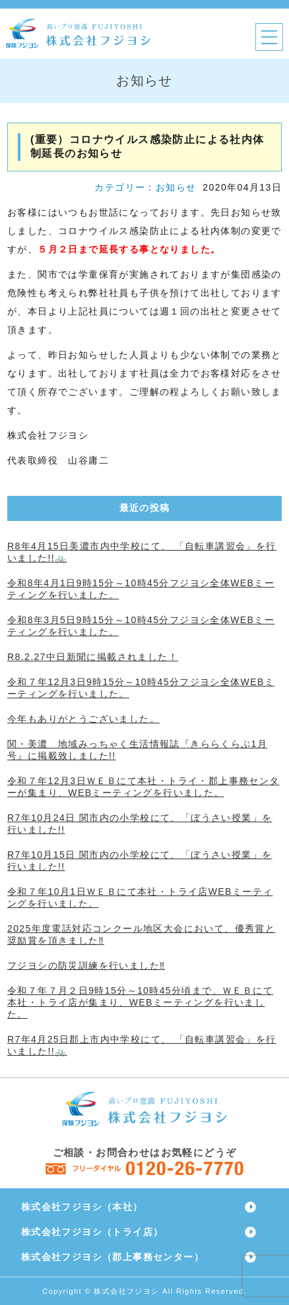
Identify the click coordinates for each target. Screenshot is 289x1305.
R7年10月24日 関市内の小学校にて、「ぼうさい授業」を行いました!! (140, 823)
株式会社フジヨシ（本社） (82, 1206)
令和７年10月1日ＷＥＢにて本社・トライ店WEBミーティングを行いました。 (140, 897)
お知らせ (176, 187)
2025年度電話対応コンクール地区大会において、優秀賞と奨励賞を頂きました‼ (141, 934)
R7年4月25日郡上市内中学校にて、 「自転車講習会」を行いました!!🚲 (141, 1045)
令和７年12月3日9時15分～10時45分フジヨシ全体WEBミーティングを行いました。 (140, 688)
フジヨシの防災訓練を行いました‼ (86, 965)
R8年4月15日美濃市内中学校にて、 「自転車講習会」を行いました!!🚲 (141, 552)
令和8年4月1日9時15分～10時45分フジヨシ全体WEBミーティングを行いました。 (140, 589)
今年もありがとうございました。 (83, 718)
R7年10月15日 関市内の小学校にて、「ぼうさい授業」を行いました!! (140, 860)
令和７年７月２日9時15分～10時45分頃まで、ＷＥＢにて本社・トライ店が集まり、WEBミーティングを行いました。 (140, 1002)
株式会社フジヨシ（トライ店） (92, 1232)
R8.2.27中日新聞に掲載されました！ (92, 657)
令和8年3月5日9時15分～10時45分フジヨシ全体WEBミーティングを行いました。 (140, 626)
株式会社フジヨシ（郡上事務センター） (112, 1257)
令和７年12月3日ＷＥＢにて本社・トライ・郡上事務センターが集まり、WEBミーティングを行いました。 (143, 786)
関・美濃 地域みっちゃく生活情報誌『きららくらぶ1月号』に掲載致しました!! (137, 750)
